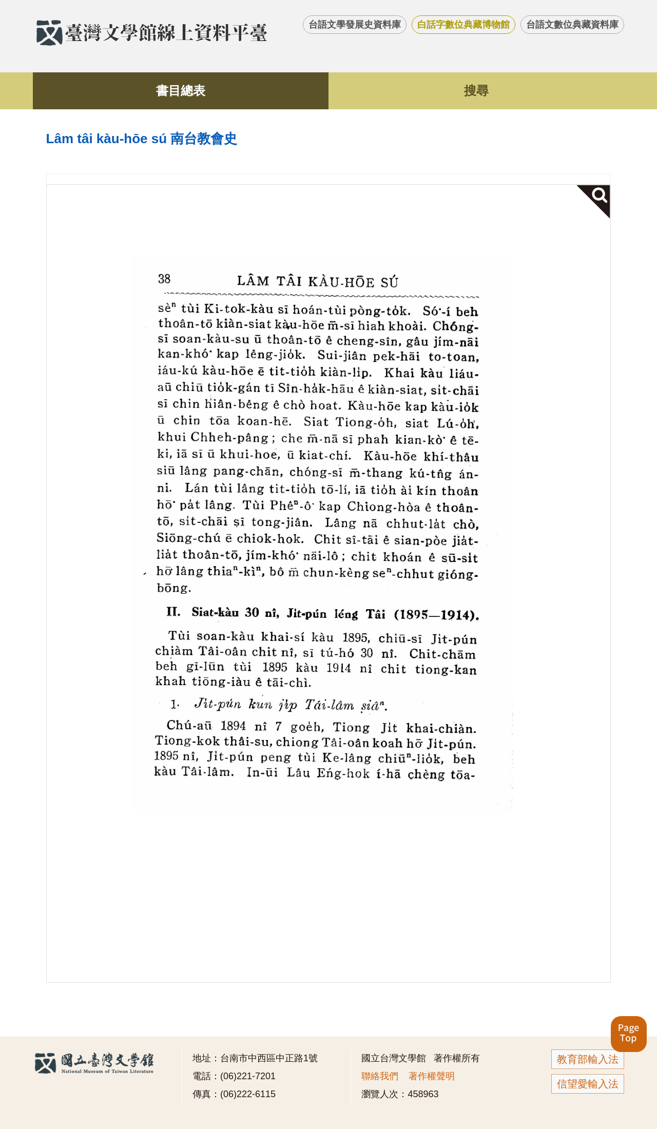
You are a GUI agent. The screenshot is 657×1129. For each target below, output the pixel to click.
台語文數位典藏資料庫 (572, 25)
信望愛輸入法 (588, 1083)
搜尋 (476, 91)
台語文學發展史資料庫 (354, 25)
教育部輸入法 (588, 1059)
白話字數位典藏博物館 (463, 25)
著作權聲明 (432, 1076)
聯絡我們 (379, 1076)
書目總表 (180, 91)
